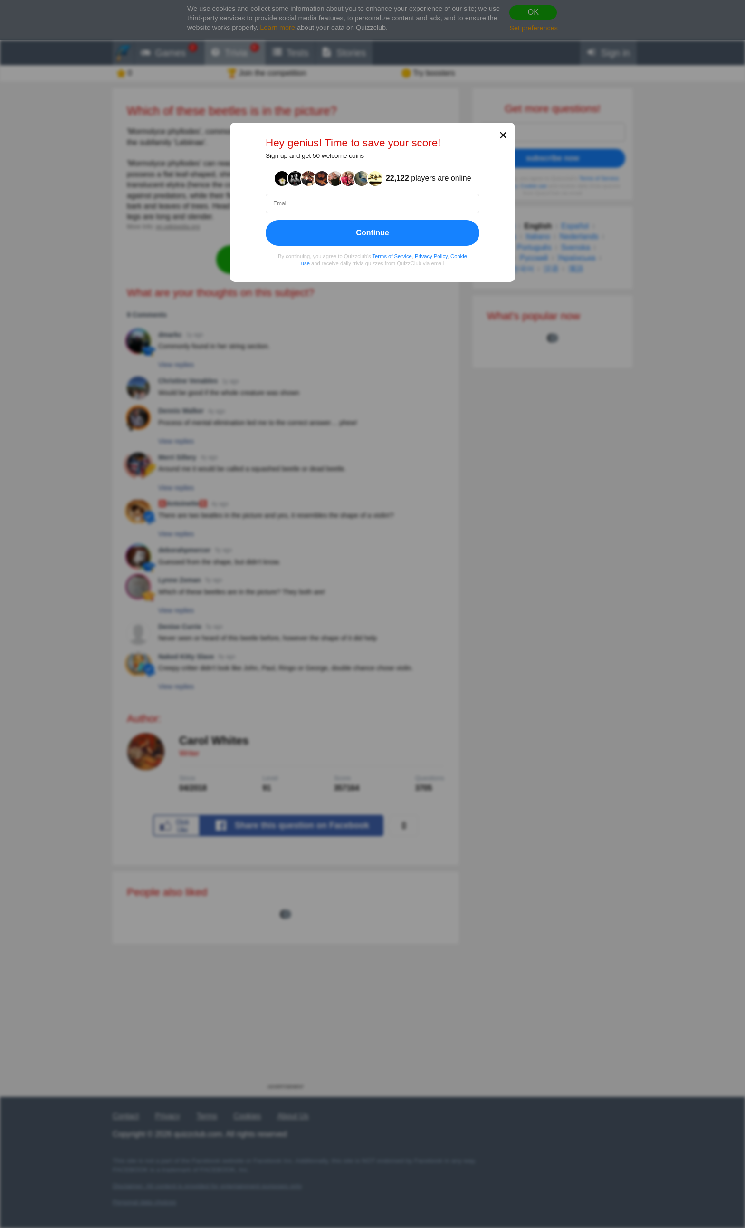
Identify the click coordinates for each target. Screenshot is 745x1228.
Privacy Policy (431, 256)
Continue (372, 233)
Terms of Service (392, 256)
